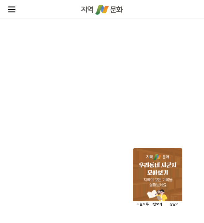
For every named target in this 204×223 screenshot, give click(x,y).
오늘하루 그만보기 (149, 204)
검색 (192, 10)
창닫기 (174, 204)
